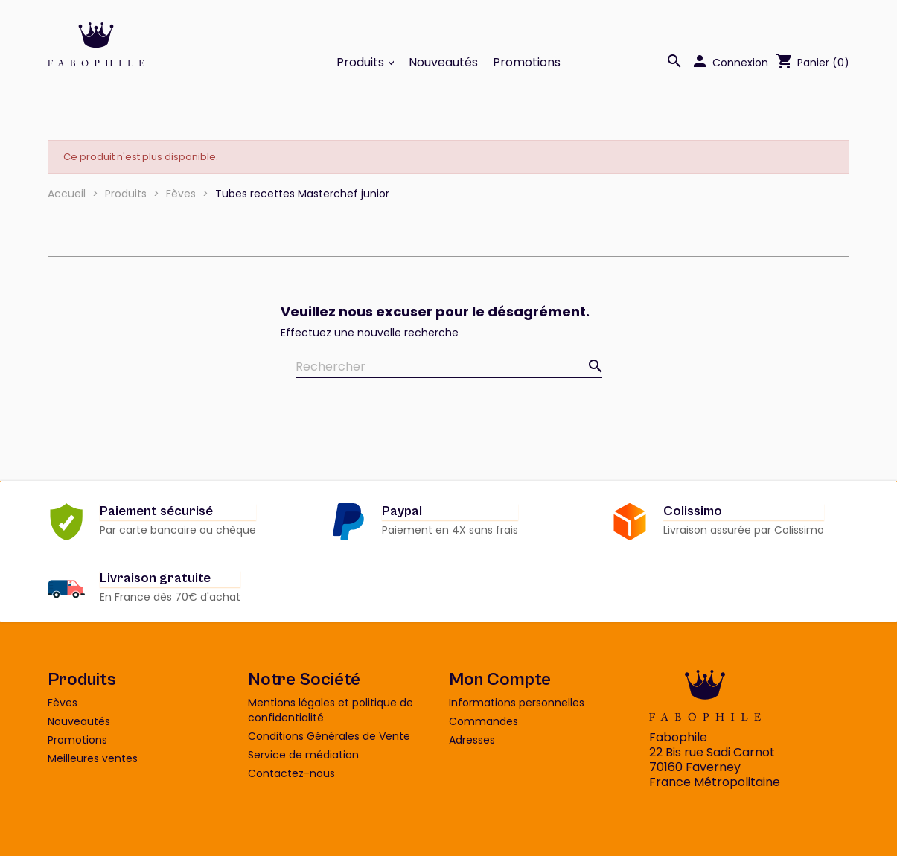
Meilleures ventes (93, 758)
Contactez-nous (291, 773)
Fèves (62, 702)
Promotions (527, 62)
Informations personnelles (516, 702)
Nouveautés (443, 62)
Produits (361, 62)
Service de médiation (303, 754)
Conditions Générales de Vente (329, 736)
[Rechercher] (449, 367)
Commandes (483, 721)
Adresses (472, 739)
